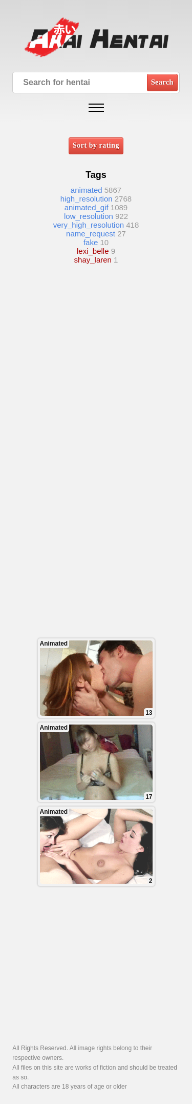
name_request (90, 233)
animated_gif (87, 207)
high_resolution (86, 198)
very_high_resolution (88, 224)
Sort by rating (96, 145)
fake (90, 242)
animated (86, 190)
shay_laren (93, 259)
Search (162, 82)
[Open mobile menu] (96, 108)
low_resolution (88, 216)
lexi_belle (93, 251)
